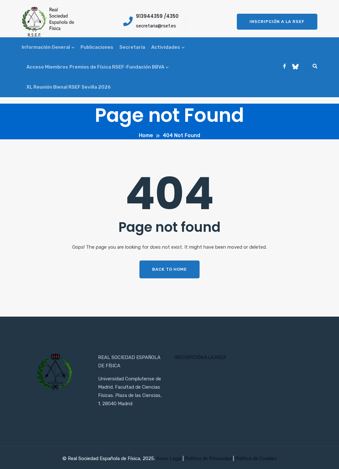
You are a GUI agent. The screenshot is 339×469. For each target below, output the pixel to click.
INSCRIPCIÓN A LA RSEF (200, 357)
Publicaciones (97, 47)
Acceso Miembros (47, 67)
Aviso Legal (169, 458)
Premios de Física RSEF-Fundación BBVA (116, 67)
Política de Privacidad (209, 458)
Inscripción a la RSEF (277, 21)
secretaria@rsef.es (156, 26)
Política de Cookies (256, 458)
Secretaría (132, 47)
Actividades (165, 47)
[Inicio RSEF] (55, 372)
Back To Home (169, 269)
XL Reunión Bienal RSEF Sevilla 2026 (68, 87)
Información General (46, 47)
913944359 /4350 (157, 16)
